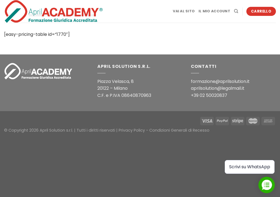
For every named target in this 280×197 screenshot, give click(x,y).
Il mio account (214, 11)
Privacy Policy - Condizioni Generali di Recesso (164, 130)
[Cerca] (236, 11)
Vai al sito (184, 11)
